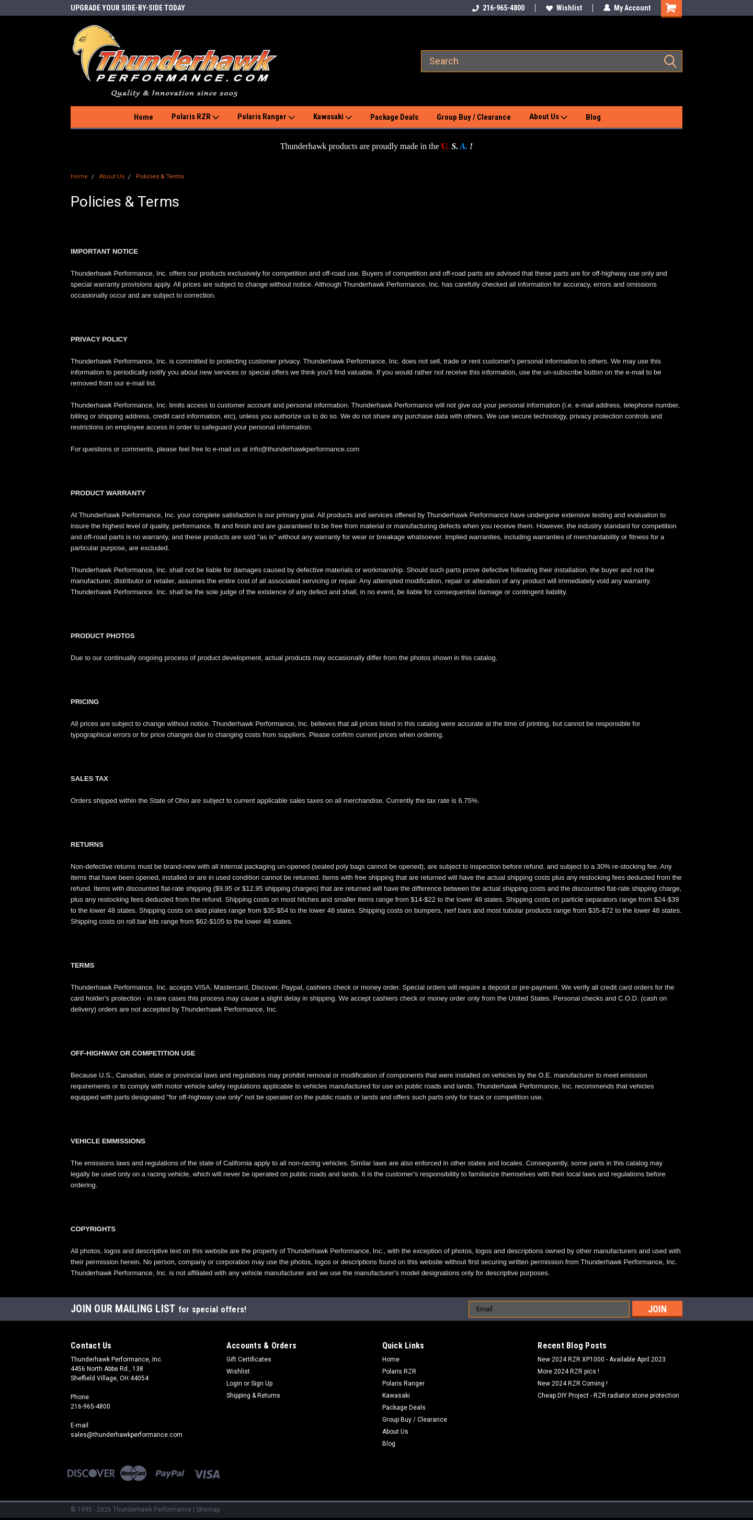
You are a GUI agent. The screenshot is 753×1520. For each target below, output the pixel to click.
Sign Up (261, 1383)
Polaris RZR (195, 117)
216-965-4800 (498, 8)
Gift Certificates (248, 1359)
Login (234, 1383)
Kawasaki (332, 117)
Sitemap (208, 1509)
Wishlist (564, 8)
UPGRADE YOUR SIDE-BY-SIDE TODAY (128, 8)
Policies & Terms (160, 176)
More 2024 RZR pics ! (568, 1371)
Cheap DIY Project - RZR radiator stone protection (608, 1395)
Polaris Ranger (266, 117)
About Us (548, 117)
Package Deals (394, 117)
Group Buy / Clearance (474, 117)
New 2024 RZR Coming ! (573, 1383)
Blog (593, 117)
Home (143, 117)
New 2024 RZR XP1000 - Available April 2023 (602, 1359)
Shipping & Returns (253, 1395)
